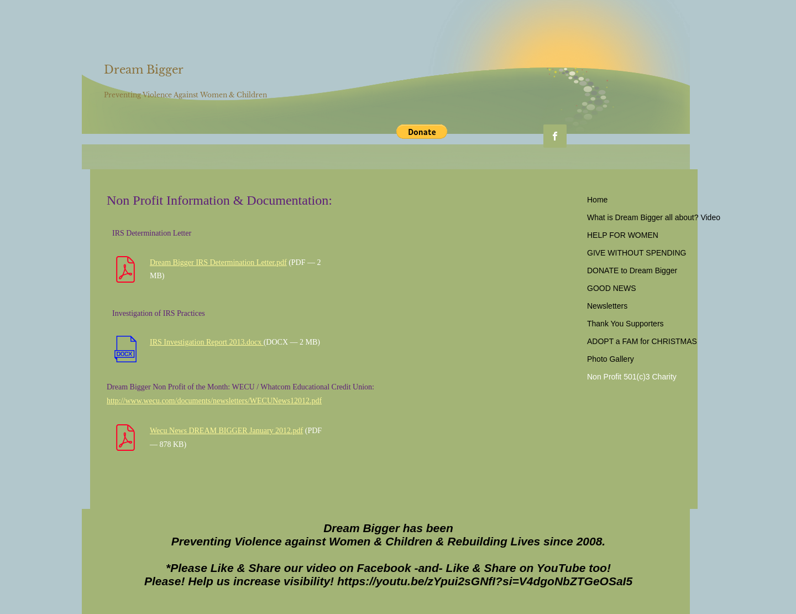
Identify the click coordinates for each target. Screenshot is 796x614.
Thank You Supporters (625, 323)
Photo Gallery (610, 359)
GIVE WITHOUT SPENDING (636, 252)
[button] (421, 131)
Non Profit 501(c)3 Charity (632, 376)
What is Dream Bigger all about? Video (653, 217)
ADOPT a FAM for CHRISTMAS (642, 341)
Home (597, 199)
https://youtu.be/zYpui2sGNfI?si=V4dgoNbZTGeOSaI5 (484, 581)
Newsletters (607, 305)
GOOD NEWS (611, 288)
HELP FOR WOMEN (622, 235)
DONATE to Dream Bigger (632, 270)
